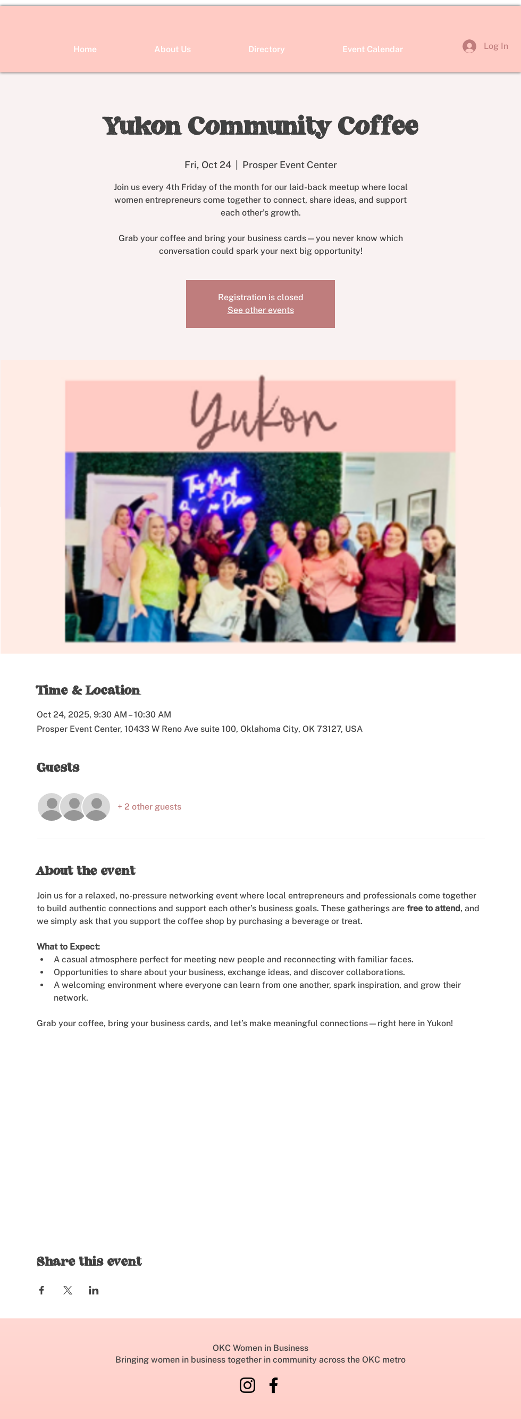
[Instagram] (247, 1385)
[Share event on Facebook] (42, 1290)
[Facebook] (273, 1385)
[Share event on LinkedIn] (94, 1290)
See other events (261, 310)
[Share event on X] (68, 1290)
